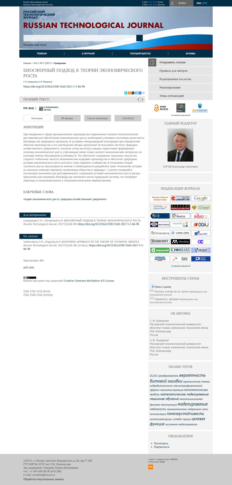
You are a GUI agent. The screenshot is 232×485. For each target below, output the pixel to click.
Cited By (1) (128, 118)
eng (199, 3)
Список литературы (97, 118)
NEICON (174, 459)
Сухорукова (60, 63)
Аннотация (36, 118)
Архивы (190, 53)
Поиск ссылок (163, 287)
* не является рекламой (180, 115)
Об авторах (67, 118)
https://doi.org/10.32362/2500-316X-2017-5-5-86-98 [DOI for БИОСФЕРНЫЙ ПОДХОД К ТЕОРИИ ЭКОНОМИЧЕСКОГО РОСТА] (54, 86)
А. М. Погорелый (45, 81)
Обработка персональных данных (43, 479)
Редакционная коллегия (175, 79)
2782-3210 (152, 2)
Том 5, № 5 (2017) (42, 63)
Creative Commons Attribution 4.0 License (89, 280)
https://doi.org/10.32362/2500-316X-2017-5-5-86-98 (108, 224)
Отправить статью (173, 62)
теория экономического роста (41, 199)
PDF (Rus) (28, 108)
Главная (42, 53)
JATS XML (28, 267)
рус (205, 3)
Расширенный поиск (35, 44)
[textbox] (80, 38)
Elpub (162, 461)
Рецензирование (170, 87)
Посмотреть (161, 443)
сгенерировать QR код (46, 108)
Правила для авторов (174, 70)
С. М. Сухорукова (30, 81)
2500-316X (152, 4)
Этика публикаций (172, 96)
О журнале (88, 53)
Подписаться (161, 447)
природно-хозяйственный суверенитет (83, 199)
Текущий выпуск (140, 53)
